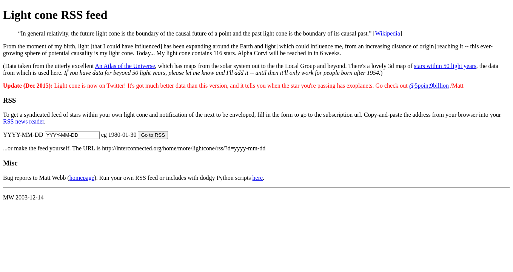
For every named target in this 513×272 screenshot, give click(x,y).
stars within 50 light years (445, 66)
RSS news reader (23, 121)
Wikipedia (387, 33)
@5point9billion (429, 85)
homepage (81, 178)
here (258, 178)
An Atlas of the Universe (125, 66)
